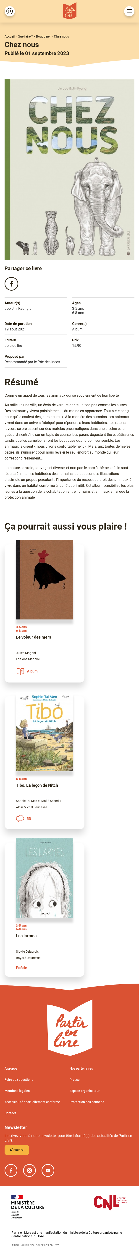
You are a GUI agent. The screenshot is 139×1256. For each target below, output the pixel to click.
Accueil (10, 36)
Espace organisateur (85, 1091)
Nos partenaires (81, 1069)
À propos (11, 1069)
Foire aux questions (19, 1080)
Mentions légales (17, 1091)
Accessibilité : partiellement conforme (32, 1102)
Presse (75, 1080)
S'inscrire (17, 1150)
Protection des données (87, 1102)
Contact (10, 1113)
